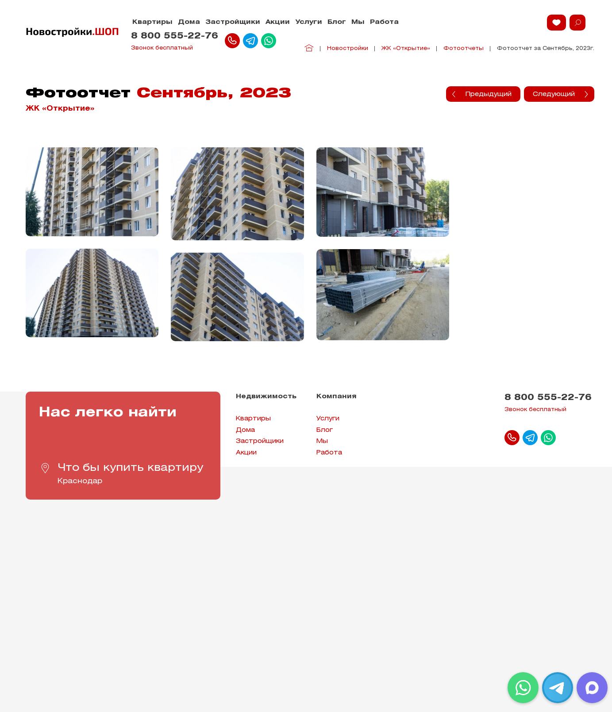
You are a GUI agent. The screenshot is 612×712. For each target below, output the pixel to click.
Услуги (308, 22)
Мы (358, 22)
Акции (278, 22)
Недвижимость (266, 397)
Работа (384, 22)
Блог (336, 22)
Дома (189, 22)
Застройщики (232, 22)
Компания (336, 397)
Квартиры (152, 22)
